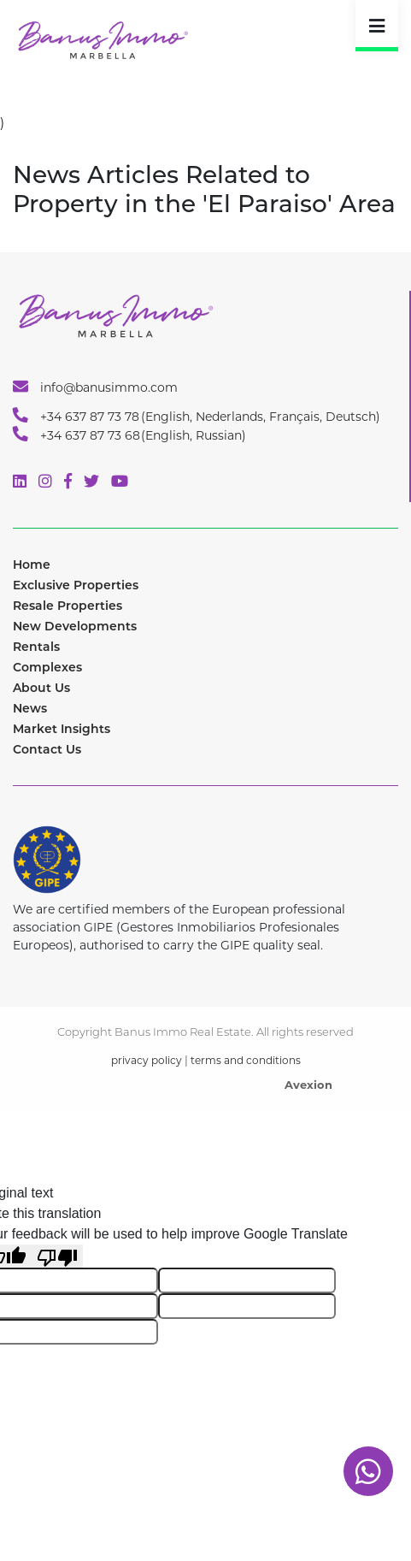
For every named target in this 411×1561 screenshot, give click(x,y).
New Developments (75, 626)
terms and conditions (246, 1060)
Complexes (47, 667)
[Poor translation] (57, 1256)
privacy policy (146, 1060)
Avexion (308, 1084)
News (30, 708)
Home (31, 564)
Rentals (36, 646)
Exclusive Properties (75, 585)
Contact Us (47, 749)
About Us (41, 687)
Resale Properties (67, 605)
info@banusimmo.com (95, 386)
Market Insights (61, 728)
